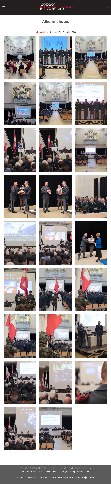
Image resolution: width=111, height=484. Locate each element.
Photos (61, 477)
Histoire (52, 477)
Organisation (31, 477)
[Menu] (4, 7)
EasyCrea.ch (85, 468)
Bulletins (70, 477)
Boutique (80, 477)
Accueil (20, 477)
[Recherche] (108, 7)
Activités (43, 477)
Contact (90, 477)
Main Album (41, 32)
